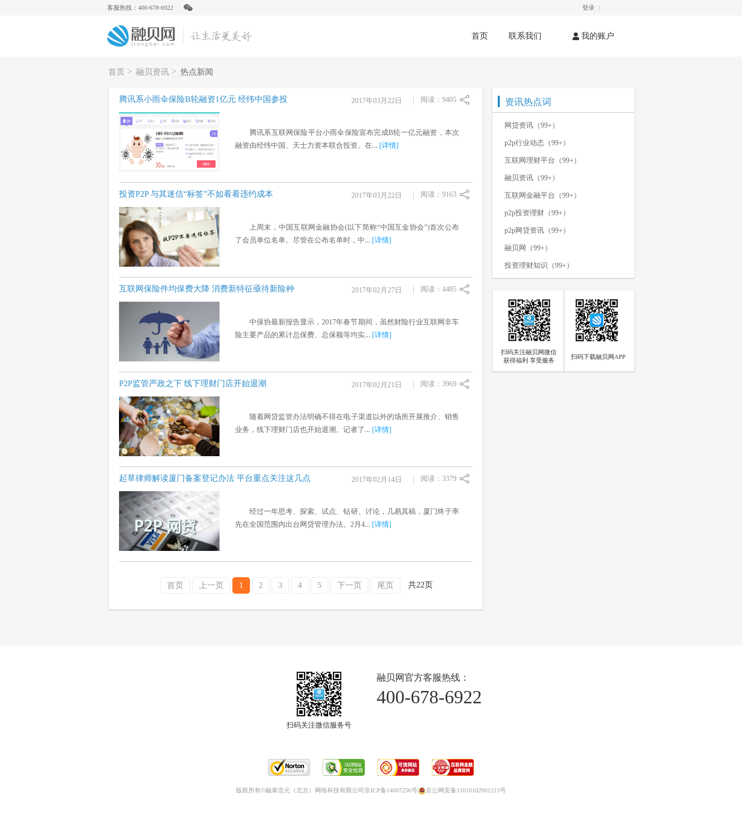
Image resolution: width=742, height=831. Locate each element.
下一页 (349, 585)
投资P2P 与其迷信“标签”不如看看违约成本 (196, 193)
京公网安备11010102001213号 (462, 790)
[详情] (388, 145)
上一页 (211, 585)
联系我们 (525, 35)
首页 (479, 35)
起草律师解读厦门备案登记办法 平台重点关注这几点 (215, 478)
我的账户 (593, 35)
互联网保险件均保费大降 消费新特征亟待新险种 (206, 288)
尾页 (385, 585)
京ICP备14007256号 (390, 790)
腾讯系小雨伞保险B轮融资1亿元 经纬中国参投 (203, 99)
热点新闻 (196, 71)
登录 (588, 7)
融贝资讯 (152, 71)
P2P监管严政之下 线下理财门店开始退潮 (192, 383)
